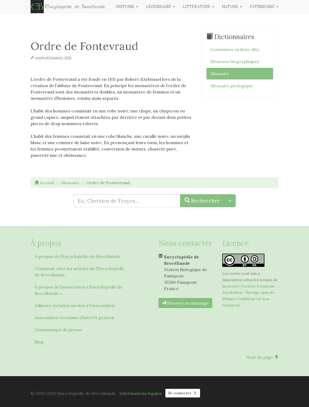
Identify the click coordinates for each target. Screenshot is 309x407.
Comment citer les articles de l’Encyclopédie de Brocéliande (79, 271)
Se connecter (182, 393)
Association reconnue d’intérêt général (74, 317)
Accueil (44, 182)
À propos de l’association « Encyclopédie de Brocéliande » (78, 290)
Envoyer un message (185, 303)
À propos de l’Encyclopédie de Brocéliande (77, 256)
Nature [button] (232, 6)
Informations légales (140, 393)
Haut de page (262, 357)
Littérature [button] (198, 6)
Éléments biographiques (234, 61)
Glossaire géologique (231, 85)
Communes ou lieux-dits (234, 49)
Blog (39, 341)
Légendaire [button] (160, 6)
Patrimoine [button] (264, 6)
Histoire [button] (127, 6)
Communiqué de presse (58, 329)
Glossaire (219, 73)
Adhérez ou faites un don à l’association (74, 305)
